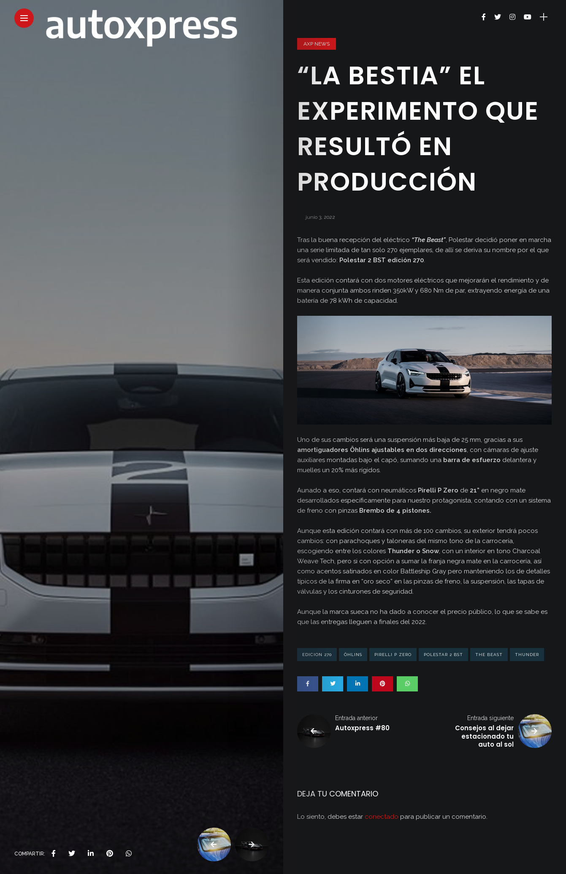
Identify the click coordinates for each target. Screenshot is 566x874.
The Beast (489, 654)
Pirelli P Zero (393, 654)
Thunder (527, 654)
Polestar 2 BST (443, 654)
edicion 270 (317, 654)
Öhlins (353, 654)
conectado (381, 816)
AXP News (316, 44)
